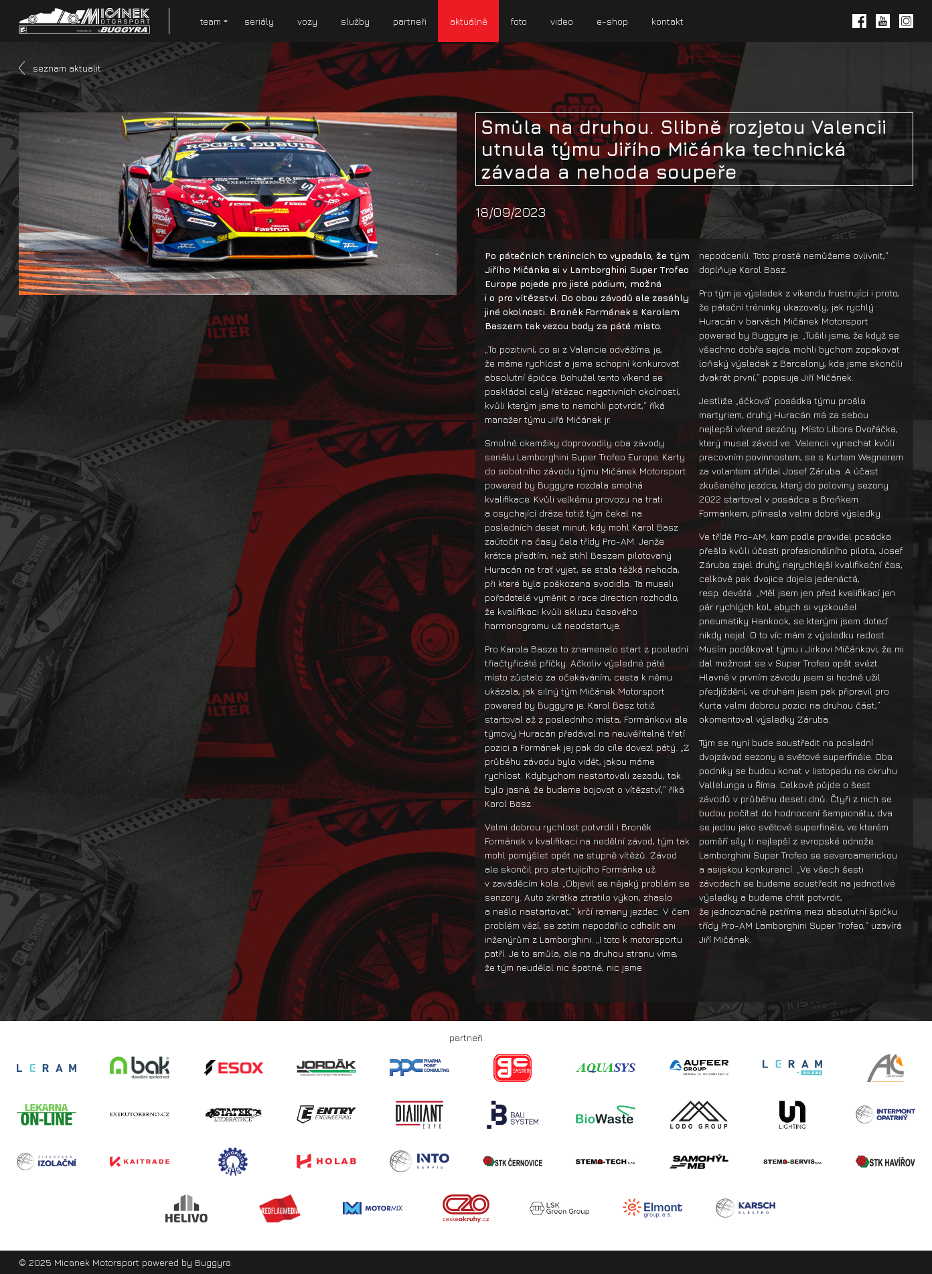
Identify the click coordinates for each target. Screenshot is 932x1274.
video (561, 21)
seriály (259, 21)
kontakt (667, 21)
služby (355, 21)
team (210, 21)
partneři (409, 21)
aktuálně (468, 21)
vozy (307, 21)
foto (519, 21)
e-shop (612, 21)
